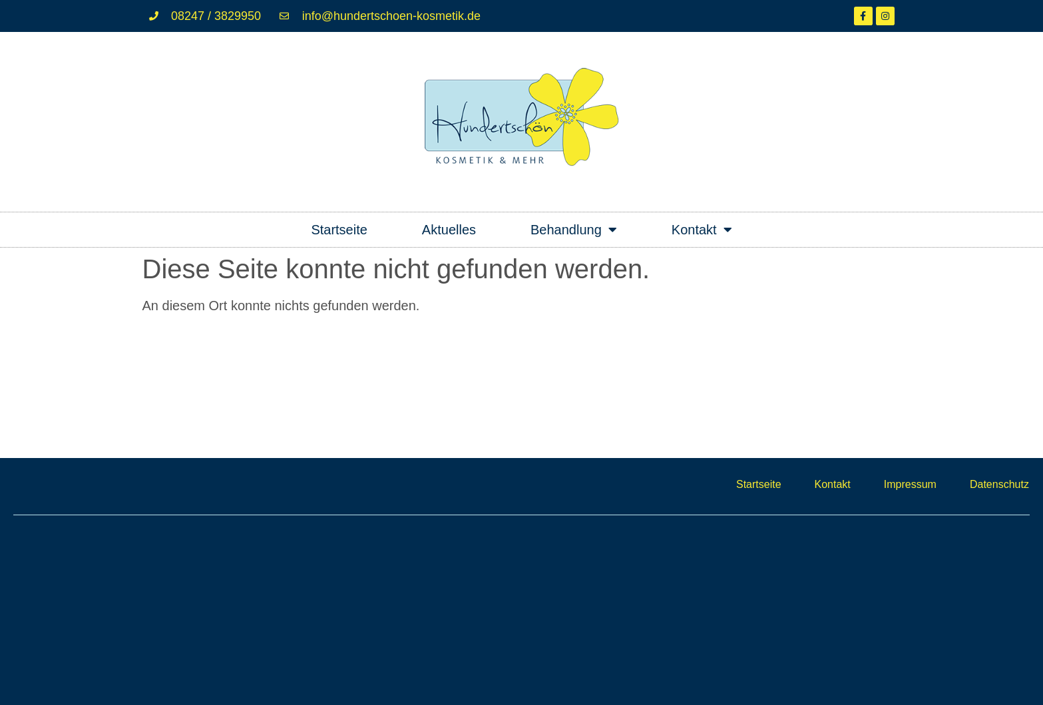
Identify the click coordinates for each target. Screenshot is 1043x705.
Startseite (339, 229)
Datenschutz (999, 484)
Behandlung (573, 229)
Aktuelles (449, 229)
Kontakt (702, 229)
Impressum (910, 484)
